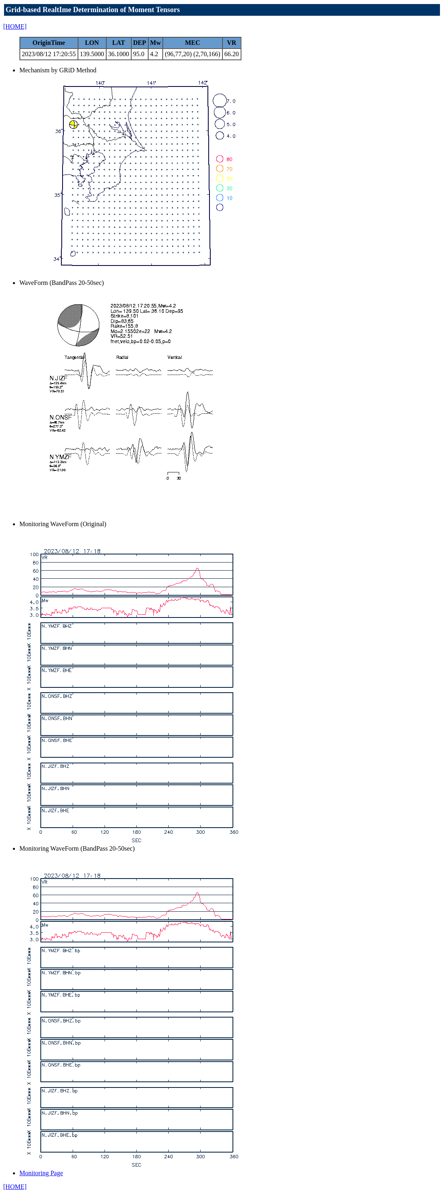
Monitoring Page (41, 1173)
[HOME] (15, 26)
